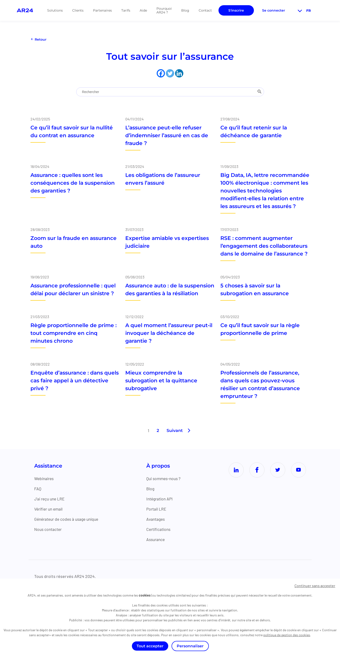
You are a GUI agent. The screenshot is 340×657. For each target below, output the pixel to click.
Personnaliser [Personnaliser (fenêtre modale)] (190, 646)
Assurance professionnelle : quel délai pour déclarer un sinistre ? (73, 289)
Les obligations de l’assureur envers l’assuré (162, 179)
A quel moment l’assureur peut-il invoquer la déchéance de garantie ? (168, 333)
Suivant (174, 430)
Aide (143, 10)
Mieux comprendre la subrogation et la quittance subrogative (161, 381)
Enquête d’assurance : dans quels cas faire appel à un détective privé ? (74, 381)
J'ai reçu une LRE (50, 498)
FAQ (37, 488)
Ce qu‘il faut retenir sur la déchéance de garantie (253, 131)
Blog (185, 10)
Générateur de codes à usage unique (68, 519)
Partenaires (102, 10)
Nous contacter (48, 529)
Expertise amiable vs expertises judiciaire (167, 242)
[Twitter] (170, 73)
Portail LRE (157, 509)
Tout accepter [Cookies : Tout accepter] (150, 646)
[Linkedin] (179, 73)
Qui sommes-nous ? (165, 478)
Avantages (157, 519)
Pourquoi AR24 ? (164, 10)
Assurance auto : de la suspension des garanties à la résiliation (169, 289)
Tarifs (125, 10)
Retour (38, 39)
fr (303, 10)
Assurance (157, 539)
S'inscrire (236, 10)
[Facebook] (161, 73)
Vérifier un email (49, 509)
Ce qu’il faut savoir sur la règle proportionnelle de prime (260, 329)
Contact (205, 10)
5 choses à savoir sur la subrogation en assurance (254, 289)
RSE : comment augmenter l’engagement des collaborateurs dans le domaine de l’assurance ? (264, 246)
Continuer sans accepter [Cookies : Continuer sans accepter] (314, 585)
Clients (78, 10)
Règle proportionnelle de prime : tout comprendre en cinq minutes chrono (73, 333)
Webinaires (44, 478)
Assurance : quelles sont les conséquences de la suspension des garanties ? (72, 183)
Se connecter (273, 10)
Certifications (160, 529)
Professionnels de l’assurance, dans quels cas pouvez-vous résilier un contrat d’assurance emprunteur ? (260, 384)
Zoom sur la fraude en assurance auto (73, 242)
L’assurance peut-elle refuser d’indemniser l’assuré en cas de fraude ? (166, 135)
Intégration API (161, 498)
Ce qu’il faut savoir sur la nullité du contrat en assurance (71, 131)
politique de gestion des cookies (286, 635)
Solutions (55, 10)
